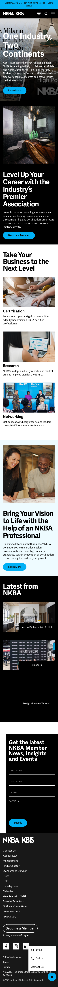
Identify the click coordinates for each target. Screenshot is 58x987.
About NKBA (10, 855)
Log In (25, 935)
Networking (13, 417)
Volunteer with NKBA (14, 896)
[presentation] (32, 810)
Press (6, 876)
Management (10, 860)
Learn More (14, 90)
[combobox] (46, 13)
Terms (6, 962)
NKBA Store (9, 916)
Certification (14, 311)
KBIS (5, 881)
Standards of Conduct (15, 871)
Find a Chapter (11, 866)
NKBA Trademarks (12, 957)
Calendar (8, 891)
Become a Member (19, 235)
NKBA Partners (11, 911)
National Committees (15, 906)
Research (11, 366)
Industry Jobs (10, 886)
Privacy (6, 967)
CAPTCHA (14, 801)
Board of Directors (13, 901)
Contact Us (9, 850)
